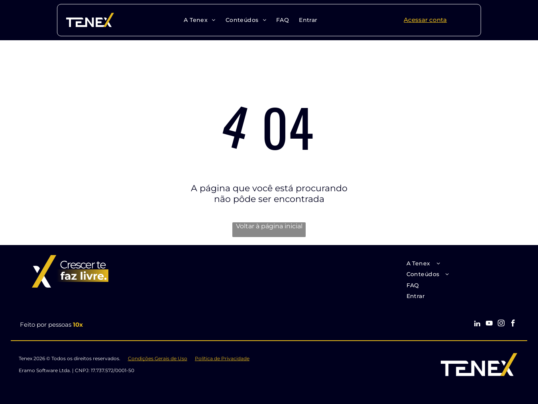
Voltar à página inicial (269, 226)
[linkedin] (477, 324)
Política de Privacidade (222, 358)
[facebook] (513, 324)
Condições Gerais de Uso (157, 358)
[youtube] (489, 324)
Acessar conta (425, 20)
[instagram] (501, 324)
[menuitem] (198, 20)
